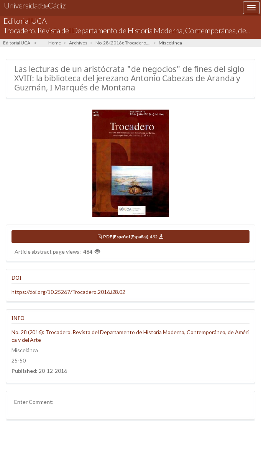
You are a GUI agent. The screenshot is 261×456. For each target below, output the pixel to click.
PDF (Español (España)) (133, 236)
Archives (78, 43)
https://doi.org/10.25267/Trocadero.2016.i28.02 (68, 292)
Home (54, 43)
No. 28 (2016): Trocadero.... (123, 43)
